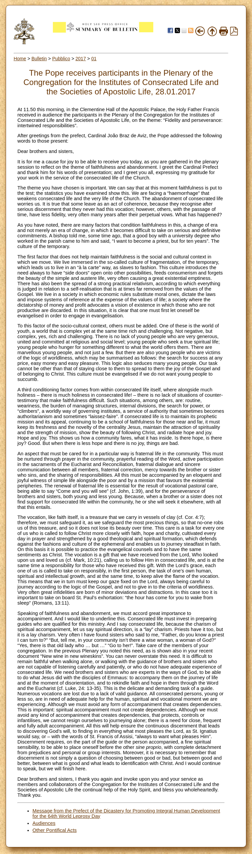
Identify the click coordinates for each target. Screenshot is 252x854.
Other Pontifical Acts (54, 830)
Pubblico (61, 58)
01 (94, 58)
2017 (81, 58)
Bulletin (39, 58)
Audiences (43, 823)
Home (20, 58)
